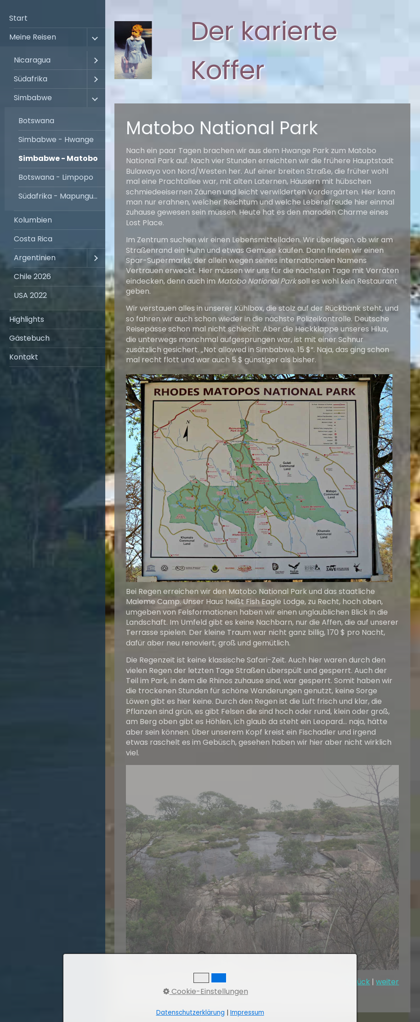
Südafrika (30, 79)
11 (320, 955)
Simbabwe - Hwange (56, 139)
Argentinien (35, 257)
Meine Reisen (32, 37)
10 (308, 955)
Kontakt (23, 357)
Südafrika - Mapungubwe (61, 196)
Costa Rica (33, 239)
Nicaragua (32, 60)
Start (18, 18)
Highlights (26, 319)
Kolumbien (33, 220)
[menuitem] (52, 18)
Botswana (36, 120)
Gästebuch (29, 338)
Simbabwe (33, 97)
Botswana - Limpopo (55, 177)
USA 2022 (30, 295)
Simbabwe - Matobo (58, 158)
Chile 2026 (32, 276)
